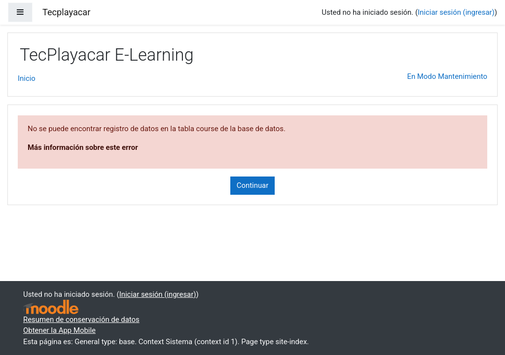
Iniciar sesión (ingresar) (456, 12)
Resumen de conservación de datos (81, 319)
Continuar (253, 185)
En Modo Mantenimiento (447, 76)
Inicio (27, 78)
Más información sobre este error (83, 147)
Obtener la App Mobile (59, 330)
